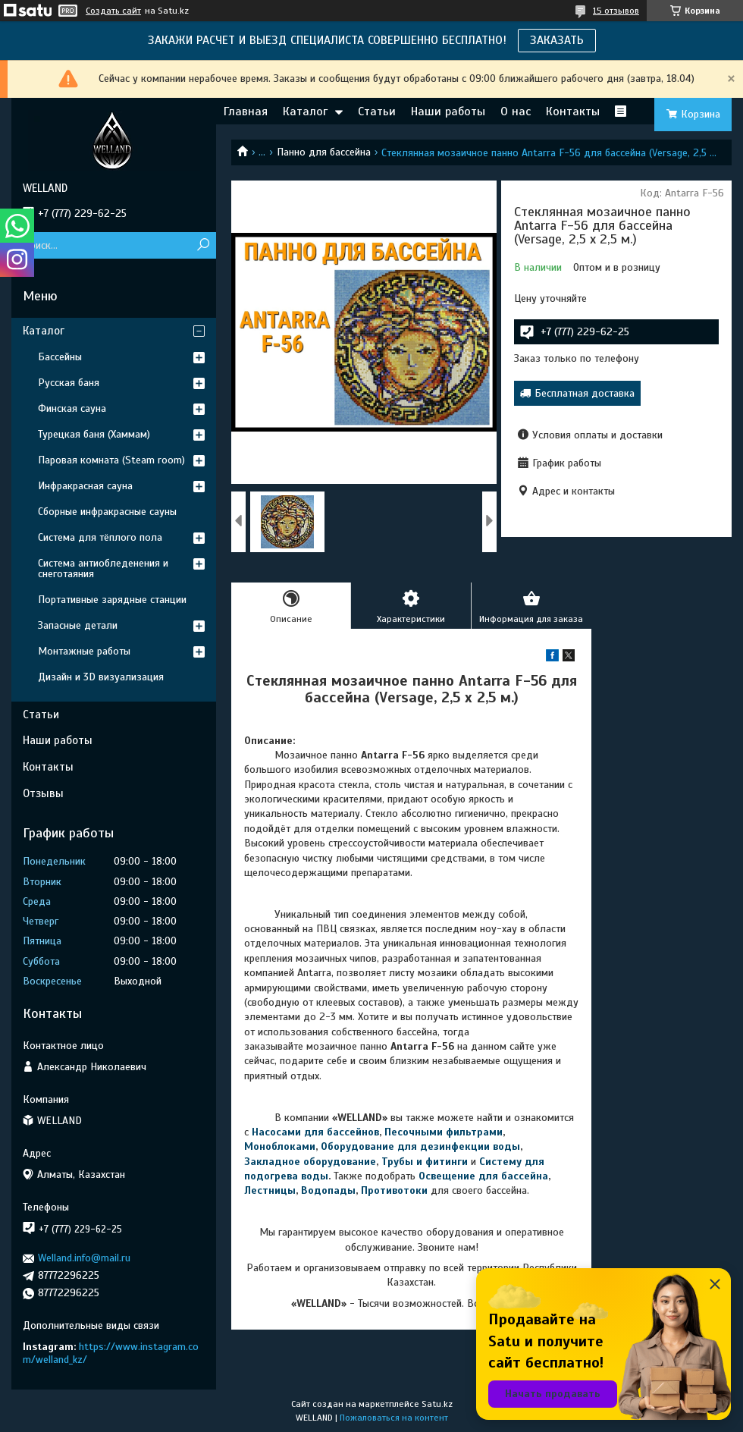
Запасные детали (78, 625)
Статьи (377, 111)
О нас (515, 111)
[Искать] (203, 245)
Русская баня (68, 382)
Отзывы (43, 793)
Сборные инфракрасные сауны (107, 511)
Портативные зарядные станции (112, 599)
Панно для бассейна (324, 152)
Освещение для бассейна (483, 1176)
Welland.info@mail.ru (84, 1257)
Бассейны (60, 356)
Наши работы (448, 111)
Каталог (305, 111)
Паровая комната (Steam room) (111, 460)
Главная (246, 111)
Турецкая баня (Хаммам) (94, 434)
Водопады (328, 1190)
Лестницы (270, 1190)
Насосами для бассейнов (315, 1132)
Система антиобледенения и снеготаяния (103, 568)
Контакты (573, 111)
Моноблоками (279, 1146)
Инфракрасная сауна (85, 485)
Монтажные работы (84, 651)
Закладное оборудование (310, 1161)
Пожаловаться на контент (394, 1417)
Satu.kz (437, 1404)
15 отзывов (616, 10)
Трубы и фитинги (424, 1161)
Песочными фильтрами (443, 1132)
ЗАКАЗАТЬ (557, 40)
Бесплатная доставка (585, 393)
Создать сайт (113, 10)
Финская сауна (72, 408)
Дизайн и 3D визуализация (101, 676)
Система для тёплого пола (100, 537)
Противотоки (394, 1190)
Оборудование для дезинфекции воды (420, 1146)
